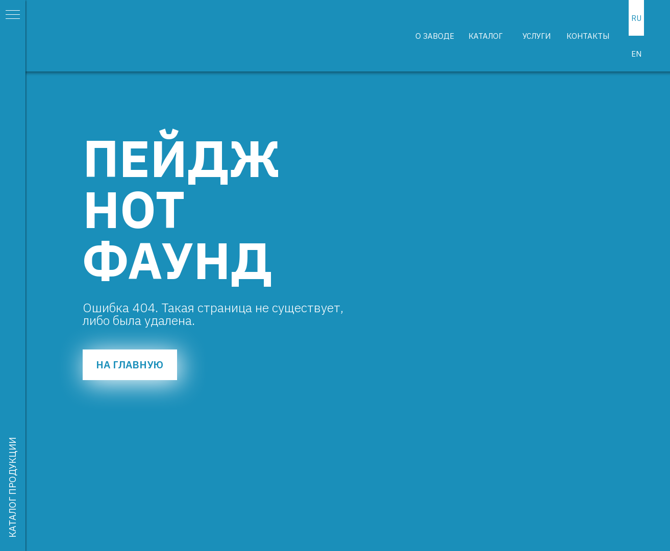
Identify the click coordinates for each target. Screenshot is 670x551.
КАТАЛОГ (485, 36)
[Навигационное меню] (13, 15)
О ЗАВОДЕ (434, 36)
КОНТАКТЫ (587, 36)
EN (636, 54)
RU (636, 18)
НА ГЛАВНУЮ (129, 364)
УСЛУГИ (537, 36)
